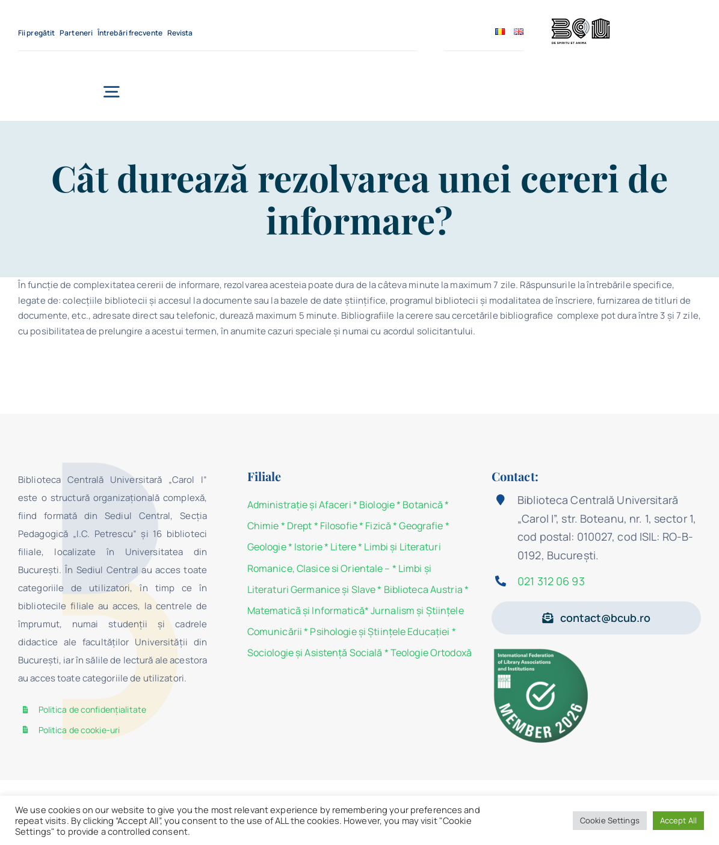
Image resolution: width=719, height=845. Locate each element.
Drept (299, 525)
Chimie (263, 525)
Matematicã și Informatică (306, 610)
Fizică (378, 525)
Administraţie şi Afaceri (299, 504)
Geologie (266, 546)
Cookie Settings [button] (610, 820)
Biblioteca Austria (423, 589)
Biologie (378, 504)
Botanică (423, 504)
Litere (343, 546)
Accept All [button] (678, 820)
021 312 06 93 (551, 581)
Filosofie (338, 525)
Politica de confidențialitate (92, 709)
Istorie (308, 546)
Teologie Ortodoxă (431, 652)
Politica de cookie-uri (79, 730)
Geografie (421, 525)
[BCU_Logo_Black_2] (581, 21)
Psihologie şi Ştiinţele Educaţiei (379, 631)
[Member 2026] (543, 651)
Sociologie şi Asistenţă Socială (315, 652)
